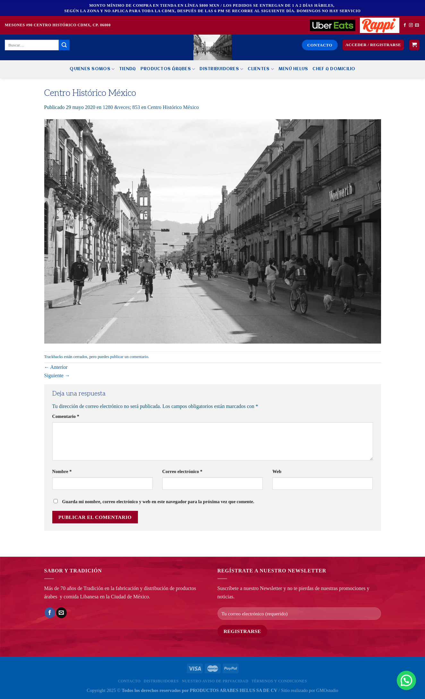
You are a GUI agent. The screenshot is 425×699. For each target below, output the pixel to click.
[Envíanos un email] (417, 25)
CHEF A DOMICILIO (333, 69)
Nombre (62, 471)
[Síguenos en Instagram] (411, 25)
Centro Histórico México (173, 107)
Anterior (56, 367)
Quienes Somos (92, 69)
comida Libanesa (81, 596)
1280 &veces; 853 (121, 107)
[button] (406, 680)
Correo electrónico (182, 471)
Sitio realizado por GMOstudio (309, 690)
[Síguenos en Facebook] (405, 25)
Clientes (261, 69)
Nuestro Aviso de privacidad (215, 681)
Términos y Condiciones (279, 681)
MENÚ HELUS (293, 69)
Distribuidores (221, 69)
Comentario (65, 416)
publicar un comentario (129, 356)
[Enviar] (64, 45)
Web (276, 471)
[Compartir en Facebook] (50, 612)
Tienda (127, 69)
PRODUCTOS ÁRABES (167, 69)
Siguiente (57, 375)
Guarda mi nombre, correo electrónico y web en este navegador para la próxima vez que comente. (158, 501)
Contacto (129, 681)
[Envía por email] (61, 612)
